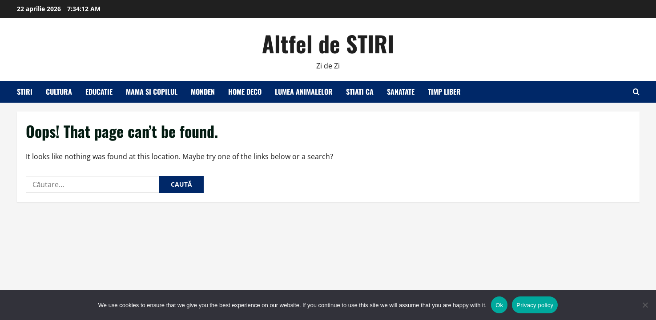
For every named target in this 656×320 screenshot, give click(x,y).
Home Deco (245, 91)
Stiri (24, 91)
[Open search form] (636, 91)
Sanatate (401, 91)
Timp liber (444, 91)
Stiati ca (360, 91)
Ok (499, 305)
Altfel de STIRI (328, 43)
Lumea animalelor (304, 91)
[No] (644, 304)
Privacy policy (534, 305)
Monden (203, 91)
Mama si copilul (151, 91)
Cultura (59, 91)
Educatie (99, 91)
